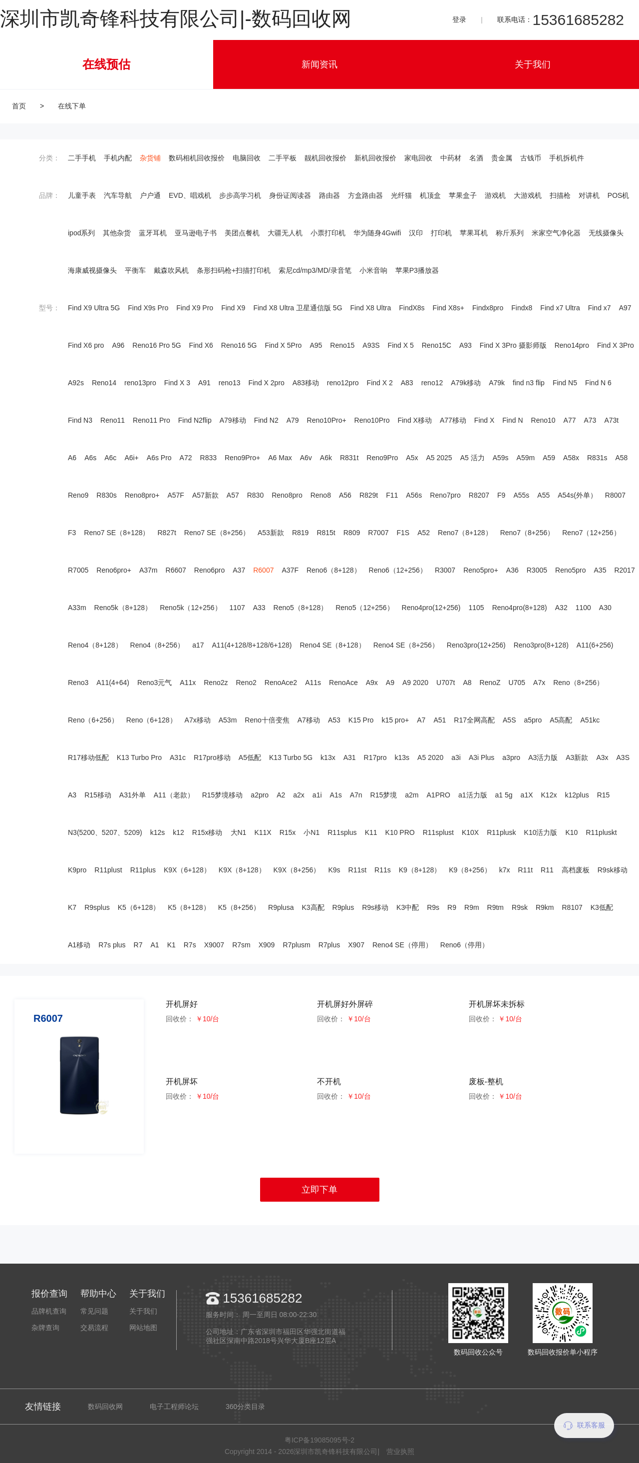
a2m (411, 795)
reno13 (230, 383)
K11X (262, 832)
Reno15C (436, 345)
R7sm (241, 945)
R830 (255, 495)
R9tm (495, 907)
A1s (336, 795)
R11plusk (501, 832)
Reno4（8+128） (95, 645)
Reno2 (246, 683)
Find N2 (266, 420)
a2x (299, 795)
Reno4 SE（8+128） (332, 645)
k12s (157, 832)
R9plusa (281, 907)
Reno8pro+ (142, 495)
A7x (539, 683)
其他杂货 (117, 233)
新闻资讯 (319, 64)
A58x (571, 458)
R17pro (375, 757)
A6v (306, 458)
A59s (501, 458)
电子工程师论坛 (174, 1407)
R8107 (572, 907)
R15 (603, 795)
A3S (623, 757)
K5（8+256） (239, 907)
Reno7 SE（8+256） (217, 533)
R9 (451, 907)
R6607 (176, 570)
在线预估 (106, 64)
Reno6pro (209, 570)
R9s (433, 907)
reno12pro (343, 383)
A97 (625, 308)
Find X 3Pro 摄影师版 (513, 345)
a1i (317, 795)
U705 (517, 683)
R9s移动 (375, 907)
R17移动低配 (88, 757)
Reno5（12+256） (364, 608)
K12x (549, 795)
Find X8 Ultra (370, 308)
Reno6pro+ (113, 570)
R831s (597, 458)
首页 (19, 106)
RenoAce (343, 683)
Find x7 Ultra (560, 308)
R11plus (143, 870)
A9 (390, 683)
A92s (76, 383)
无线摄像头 (606, 233)
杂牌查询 (45, 1328)
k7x (504, 870)
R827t (166, 533)
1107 (237, 608)
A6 (72, 458)
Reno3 (78, 683)
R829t (368, 495)
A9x (372, 683)
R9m (471, 907)
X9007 (214, 945)
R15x (288, 832)
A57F (175, 495)
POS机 (619, 195)
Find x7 (599, 308)
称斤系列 (510, 233)
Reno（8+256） (578, 683)
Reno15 (342, 345)
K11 (371, 832)
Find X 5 (401, 345)
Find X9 (233, 308)
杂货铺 (150, 158)
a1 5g (504, 795)
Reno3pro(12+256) (476, 645)
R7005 (78, 570)
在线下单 (72, 106)
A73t (611, 420)
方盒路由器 (365, 195)
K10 (572, 832)
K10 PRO (400, 832)
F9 (501, 495)
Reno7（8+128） (465, 533)
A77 (570, 420)
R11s (382, 870)
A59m (526, 458)
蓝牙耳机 (153, 233)
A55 (543, 495)
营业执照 (400, 1452)
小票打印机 (328, 233)
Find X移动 (414, 420)
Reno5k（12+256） (190, 608)
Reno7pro (445, 495)
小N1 (312, 832)
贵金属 (501, 158)
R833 (208, 458)
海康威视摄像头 (92, 270)
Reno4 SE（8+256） (406, 645)
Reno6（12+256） (398, 570)
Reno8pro (287, 495)
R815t (326, 533)
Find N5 (565, 383)
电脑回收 (247, 158)
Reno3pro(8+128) (541, 645)
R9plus (343, 907)
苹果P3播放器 (417, 270)
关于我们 (533, 64)
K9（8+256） (470, 870)
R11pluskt (601, 832)
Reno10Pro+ (326, 420)
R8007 (615, 495)
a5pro (533, 720)
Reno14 (104, 383)
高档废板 (576, 870)
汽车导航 (118, 195)
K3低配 (602, 907)
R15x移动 (207, 832)
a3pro (511, 757)
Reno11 (112, 420)
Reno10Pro (372, 420)
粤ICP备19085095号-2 (319, 1440)
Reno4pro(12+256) (431, 608)
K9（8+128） (420, 870)
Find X (484, 420)
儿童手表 (82, 195)
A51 (439, 720)
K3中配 (407, 907)
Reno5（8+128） (301, 608)
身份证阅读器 (290, 195)
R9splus (97, 907)
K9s (334, 870)
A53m (228, 720)
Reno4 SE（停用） (402, 945)
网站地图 (143, 1328)
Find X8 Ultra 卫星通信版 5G (297, 308)
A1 (155, 945)
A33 (259, 608)
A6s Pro (159, 458)
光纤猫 (401, 195)
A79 (293, 420)
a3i (456, 757)
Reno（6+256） (93, 720)
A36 (512, 570)
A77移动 (453, 420)
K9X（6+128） (187, 870)
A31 (349, 757)
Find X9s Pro (148, 308)
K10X (470, 832)
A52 (423, 533)
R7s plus (111, 945)
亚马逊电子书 (196, 233)
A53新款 (271, 533)
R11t (525, 870)
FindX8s (411, 308)
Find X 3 (177, 383)
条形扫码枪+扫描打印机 (234, 270)
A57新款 (205, 495)
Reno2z (216, 683)
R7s (190, 945)
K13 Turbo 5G (291, 757)
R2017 (624, 570)
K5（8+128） (189, 907)
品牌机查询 (48, 1311)
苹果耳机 (474, 233)
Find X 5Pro (283, 345)
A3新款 (577, 757)
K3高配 (313, 907)
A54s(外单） (577, 495)
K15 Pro (361, 720)
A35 (600, 570)
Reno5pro (570, 570)
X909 (267, 945)
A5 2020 (430, 757)
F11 (392, 495)
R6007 (263, 570)
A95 (316, 345)
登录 (459, 19)
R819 (300, 533)
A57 (233, 495)
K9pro (77, 870)
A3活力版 (543, 757)
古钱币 (530, 158)
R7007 (378, 533)
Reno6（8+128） (334, 570)
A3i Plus (481, 757)
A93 (465, 345)
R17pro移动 (212, 757)
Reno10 (543, 420)
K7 (72, 907)
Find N (512, 420)
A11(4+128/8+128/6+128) (252, 645)
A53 (334, 720)
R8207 (479, 495)
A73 (590, 420)
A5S (509, 720)
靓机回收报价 (325, 158)
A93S (370, 345)
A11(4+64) (112, 683)
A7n (356, 795)
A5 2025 (439, 458)
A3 (72, 795)
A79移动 (233, 420)
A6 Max (280, 458)
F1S (402, 533)
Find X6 (201, 345)
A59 (549, 458)
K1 (171, 945)
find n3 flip (529, 383)
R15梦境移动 (222, 795)
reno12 (432, 383)
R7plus (329, 945)
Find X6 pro (86, 345)
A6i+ (131, 458)
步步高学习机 (240, 195)
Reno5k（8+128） (123, 608)
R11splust (438, 832)
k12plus (577, 795)
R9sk (520, 907)
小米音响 (373, 270)
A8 (467, 683)
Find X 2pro (266, 383)
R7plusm (296, 945)
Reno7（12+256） (591, 533)
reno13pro (140, 383)
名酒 (476, 158)
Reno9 (78, 495)
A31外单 (132, 795)
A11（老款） (174, 795)
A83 (407, 383)
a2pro (260, 795)
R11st (357, 870)
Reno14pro (572, 345)
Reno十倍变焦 (267, 720)
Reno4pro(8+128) (519, 608)
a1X (527, 795)
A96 (118, 345)
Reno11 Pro (151, 420)
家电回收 (418, 158)
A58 (621, 458)
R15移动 (97, 795)
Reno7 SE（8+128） (116, 533)
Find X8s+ (448, 308)
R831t (349, 458)
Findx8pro (487, 308)
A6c (110, 458)
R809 (351, 533)
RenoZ (490, 683)
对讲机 (589, 195)
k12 (178, 832)
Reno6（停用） (464, 945)
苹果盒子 (463, 195)
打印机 (441, 233)
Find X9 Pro (194, 308)
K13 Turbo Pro (139, 757)
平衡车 (135, 270)
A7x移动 (198, 720)
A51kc (590, 720)
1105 (476, 608)
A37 (239, 570)
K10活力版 (541, 832)
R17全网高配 (474, 720)
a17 (198, 645)
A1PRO (438, 795)
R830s (106, 495)
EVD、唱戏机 (190, 195)
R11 (547, 870)
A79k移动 (466, 383)
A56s (414, 495)
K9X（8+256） (297, 870)
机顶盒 (430, 195)
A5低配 (250, 757)
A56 (345, 495)
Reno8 (321, 495)
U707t (445, 683)
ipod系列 (81, 233)
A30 (605, 608)
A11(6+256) (595, 645)
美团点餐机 (242, 233)
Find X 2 (380, 383)
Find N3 (80, 420)
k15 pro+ (395, 720)
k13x (327, 757)
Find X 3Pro (615, 345)
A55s (521, 495)
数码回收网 (105, 1407)
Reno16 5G (239, 345)
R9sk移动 (613, 870)
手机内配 (118, 158)
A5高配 (561, 720)
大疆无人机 (285, 233)
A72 (186, 458)
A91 (204, 383)
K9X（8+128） (242, 870)
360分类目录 (245, 1407)
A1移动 (79, 945)
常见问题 (94, 1311)
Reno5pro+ (480, 570)
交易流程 (94, 1328)
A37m (148, 570)
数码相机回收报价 (197, 158)
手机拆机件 (566, 158)
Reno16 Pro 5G (156, 345)
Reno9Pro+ (242, 458)
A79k (497, 383)
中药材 (450, 158)
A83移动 (306, 383)
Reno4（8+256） (157, 645)
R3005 (537, 570)
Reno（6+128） (151, 720)
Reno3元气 (154, 683)
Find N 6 (598, 383)
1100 (583, 608)
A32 (561, 608)
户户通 (150, 195)
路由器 (329, 195)
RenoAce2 (281, 683)
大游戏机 (528, 195)
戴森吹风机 (171, 270)
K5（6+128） (139, 907)
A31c (178, 757)
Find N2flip (195, 420)
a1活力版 (472, 795)
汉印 (416, 233)
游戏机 (495, 195)
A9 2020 (415, 683)
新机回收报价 (375, 158)
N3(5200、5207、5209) (105, 832)
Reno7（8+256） (527, 533)
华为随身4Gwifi (377, 233)
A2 (281, 795)
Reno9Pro (382, 458)
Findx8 (521, 308)
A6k (326, 458)
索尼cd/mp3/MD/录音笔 (315, 270)
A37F (290, 570)
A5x (412, 458)
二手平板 (283, 158)
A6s (90, 458)
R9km (545, 907)
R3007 (445, 570)
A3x (602, 757)
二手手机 (82, 158)
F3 (72, 533)
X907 (356, 945)
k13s (402, 757)
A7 (421, 720)
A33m (77, 608)
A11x (188, 683)
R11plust (108, 870)
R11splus (341, 832)
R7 (138, 945)
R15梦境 (383, 795)
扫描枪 (560, 195)
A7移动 (309, 720)
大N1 (239, 832)
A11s (313, 683)
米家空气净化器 (556, 233)
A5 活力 (472, 458)
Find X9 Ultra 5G (94, 308)
